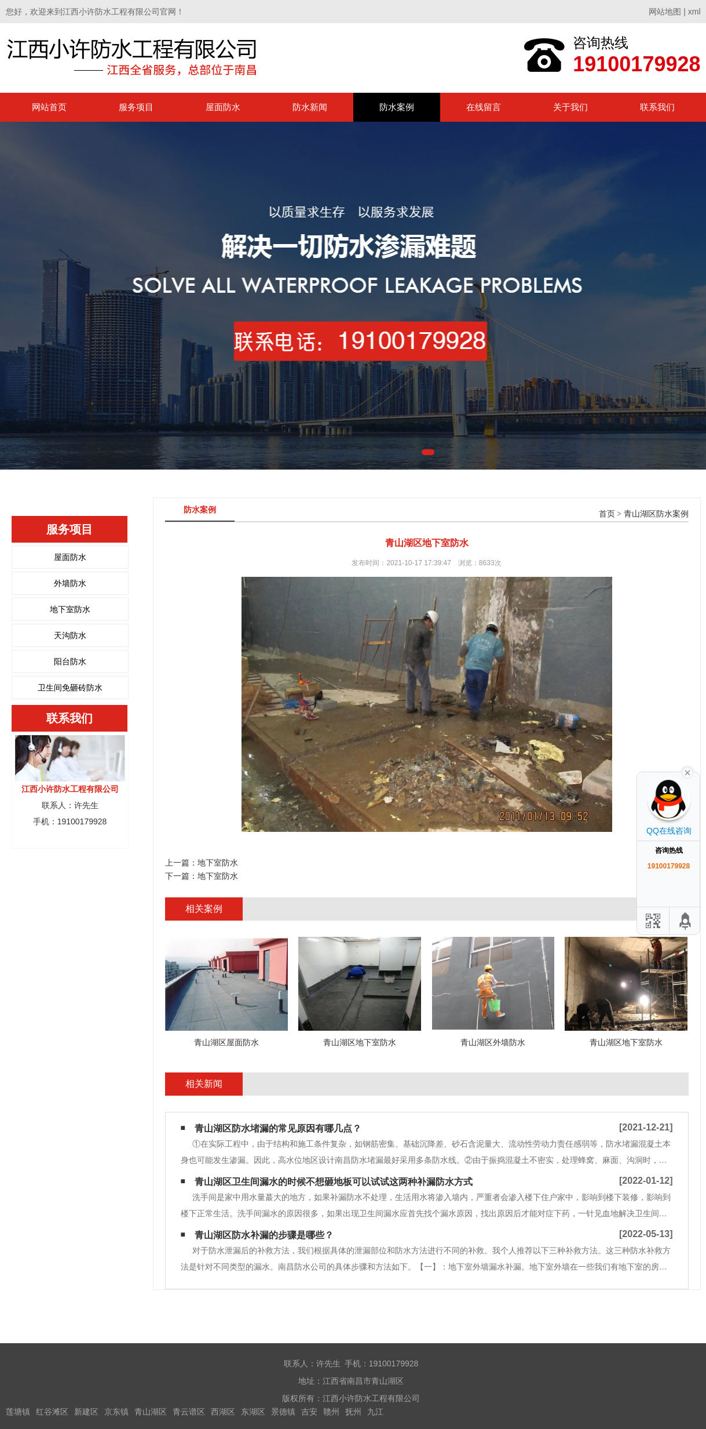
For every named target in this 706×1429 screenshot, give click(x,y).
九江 (375, 1411)
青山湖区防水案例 (656, 514)
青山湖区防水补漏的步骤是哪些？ (264, 1235)
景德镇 (283, 1411)
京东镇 (116, 1411)
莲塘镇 (18, 1411)
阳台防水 (70, 661)
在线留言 (483, 107)
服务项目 (136, 107)
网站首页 (49, 107)
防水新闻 (309, 107)
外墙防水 (70, 583)
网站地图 (665, 11)
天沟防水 (70, 635)
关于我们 (570, 107)
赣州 (331, 1411)
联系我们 (657, 107)
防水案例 (396, 107)
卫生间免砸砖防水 (70, 687)
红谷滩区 (52, 1411)
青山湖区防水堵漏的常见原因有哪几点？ (278, 1128)
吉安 (309, 1411)
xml (694, 11)
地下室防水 (70, 609)
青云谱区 (189, 1411)
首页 (607, 514)
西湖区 (223, 1411)
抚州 (353, 1411)
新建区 (86, 1411)
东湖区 (253, 1411)
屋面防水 (223, 107)
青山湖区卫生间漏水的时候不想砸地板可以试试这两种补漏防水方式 (334, 1182)
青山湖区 (150, 1411)
